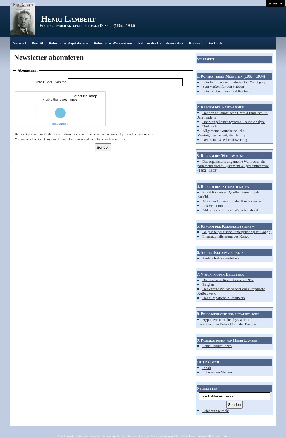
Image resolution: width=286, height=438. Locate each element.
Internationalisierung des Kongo (225, 236)
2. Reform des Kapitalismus (220, 107)
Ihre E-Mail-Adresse (51, 82)
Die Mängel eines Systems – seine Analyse (233, 122)
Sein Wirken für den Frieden (223, 86)
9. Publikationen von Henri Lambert (228, 340)
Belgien (208, 284)
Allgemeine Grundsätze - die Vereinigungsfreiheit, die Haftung (221, 133)
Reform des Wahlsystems (113, 43)
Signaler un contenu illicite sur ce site (205, 436)
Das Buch (215, 43)
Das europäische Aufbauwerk (223, 298)
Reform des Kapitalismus (68, 43)
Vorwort (19, 43)
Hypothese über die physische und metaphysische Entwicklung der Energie (226, 322)
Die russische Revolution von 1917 (228, 280)
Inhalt (206, 368)
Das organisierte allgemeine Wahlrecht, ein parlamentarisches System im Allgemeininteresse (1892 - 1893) (233, 165)
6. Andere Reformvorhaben (220, 252)
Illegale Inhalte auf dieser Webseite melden (153, 436)
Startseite (206, 59)
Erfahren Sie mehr (215, 411)
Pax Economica (213, 205)
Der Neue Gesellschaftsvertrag (224, 140)
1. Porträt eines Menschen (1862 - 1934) (231, 76)
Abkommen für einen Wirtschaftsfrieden (231, 210)
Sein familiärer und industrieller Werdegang (234, 82)
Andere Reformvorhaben (220, 258)
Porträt (37, 43)
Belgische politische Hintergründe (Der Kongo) (236, 232)
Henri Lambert (68, 18)
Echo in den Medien (217, 372)
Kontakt (195, 43)
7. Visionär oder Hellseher (220, 274)
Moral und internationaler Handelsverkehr (233, 201)
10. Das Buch (208, 362)
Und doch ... (211, 126)
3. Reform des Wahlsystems (220, 156)
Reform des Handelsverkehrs (160, 43)
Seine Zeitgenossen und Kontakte (226, 91)
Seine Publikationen (217, 346)
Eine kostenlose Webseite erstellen (79, 436)
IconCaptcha (59, 123)
